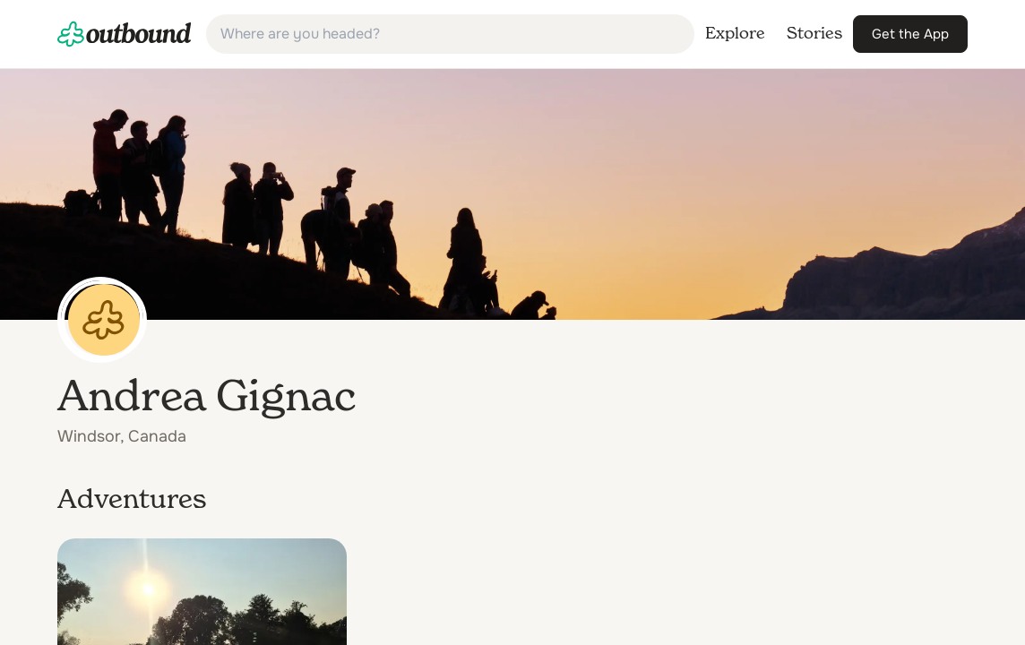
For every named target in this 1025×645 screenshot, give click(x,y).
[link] (124, 34)
